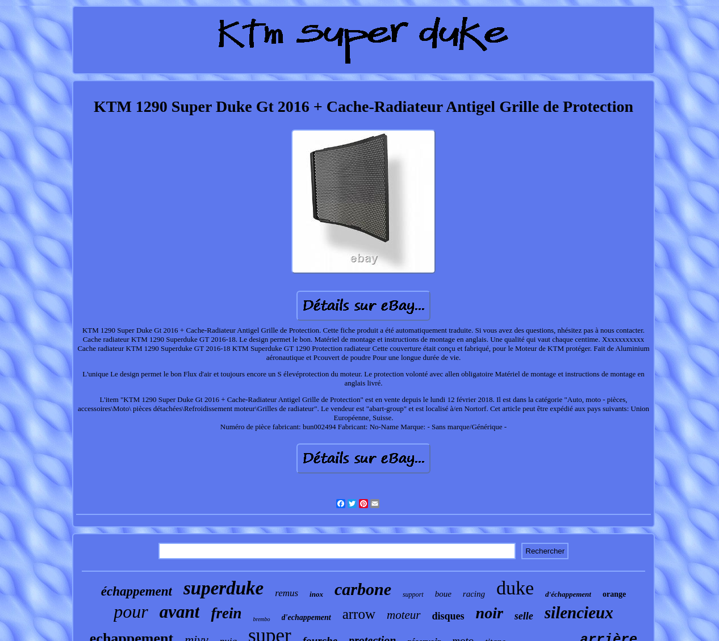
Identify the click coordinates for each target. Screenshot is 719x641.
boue (443, 593)
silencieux (579, 613)
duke (515, 587)
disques (448, 616)
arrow (358, 614)
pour (131, 611)
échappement (136, 591)
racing (474, 593)
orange (614, 594)
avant (180, 612)
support (413, 594)
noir (489, 613)
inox (316, 594)
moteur (404, 615)
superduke (223, 588)
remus (286, 593)
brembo (261, 619)
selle (524, 616)
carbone (363, 589)
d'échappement (568, 594)
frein (226, 613)
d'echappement (306, 617)
